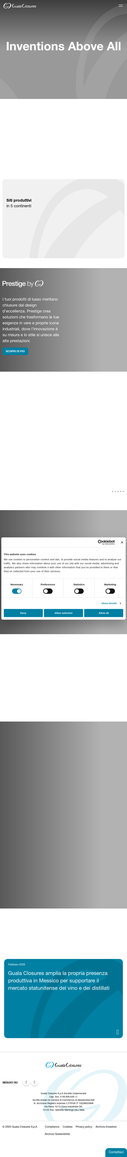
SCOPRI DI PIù (15, 351)
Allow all (104, 613)
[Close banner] (122, 542)
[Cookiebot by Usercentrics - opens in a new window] (100, 542)
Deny (23, 613)
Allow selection (63, 613)
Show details (109, 603)
